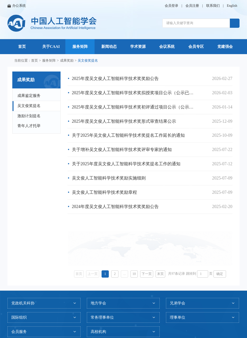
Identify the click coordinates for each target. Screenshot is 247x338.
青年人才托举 (29, 126)
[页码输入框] (202, 274)
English (232, 5)
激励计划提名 (29, 116)
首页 (22, 46)
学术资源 (138, 46)
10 (134, 274)
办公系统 (16, 5)
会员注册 (192, 5)
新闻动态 (109, 46)
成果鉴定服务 (29, 95)
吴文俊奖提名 (29, 106)
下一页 (147, 274)
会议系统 (167, 46)
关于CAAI (51, 46)
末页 (160, 274)
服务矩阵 (80, 46)
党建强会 (225, 46)
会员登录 (171, 5)
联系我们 (213, 5)
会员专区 (196, 46)
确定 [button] (219, 274)
